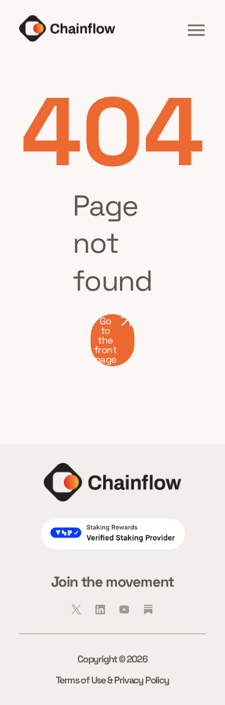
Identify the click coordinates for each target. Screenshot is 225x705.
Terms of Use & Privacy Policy (112, 680)
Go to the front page (112, 340)
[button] (196, 30)
